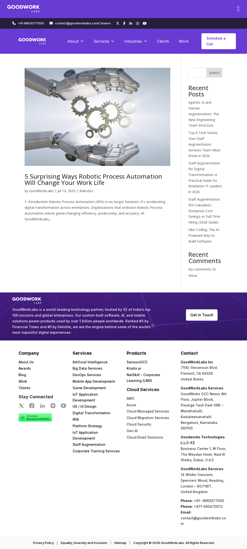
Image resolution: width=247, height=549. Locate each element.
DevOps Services (87, 375)
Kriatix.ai (134, 368)
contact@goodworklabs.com (76, 23)
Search (214, 72)
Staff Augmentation (89, 444)
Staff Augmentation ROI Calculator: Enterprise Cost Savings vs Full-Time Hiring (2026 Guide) (204, 210)
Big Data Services (87, 368)
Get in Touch (201, 314)
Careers (104, 23)
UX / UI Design (84, 406)
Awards (25, 368)
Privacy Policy (43, 543)
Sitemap (120, 543)
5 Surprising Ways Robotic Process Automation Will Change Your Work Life (93, 179)
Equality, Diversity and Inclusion (84, 543)
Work (184, 41)
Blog (22, 375)
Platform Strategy (87, 426)
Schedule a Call (216, 41)
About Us (26, 362)
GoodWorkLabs (41, 191)
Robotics (86, 191)
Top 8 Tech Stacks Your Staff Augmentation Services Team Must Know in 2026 (204, 144)
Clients (163, 41)
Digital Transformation (91, 413)
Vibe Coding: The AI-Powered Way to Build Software (204, 235)
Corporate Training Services (96, 451)
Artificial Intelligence (90, 362)
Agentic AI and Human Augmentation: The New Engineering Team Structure (203, 114)
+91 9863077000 (31, 23)
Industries (135, 41)
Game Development (89, 388)
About (75, 41)
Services (104, 41)
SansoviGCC (137, 362)
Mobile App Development (94, 381)
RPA (76, 419)
